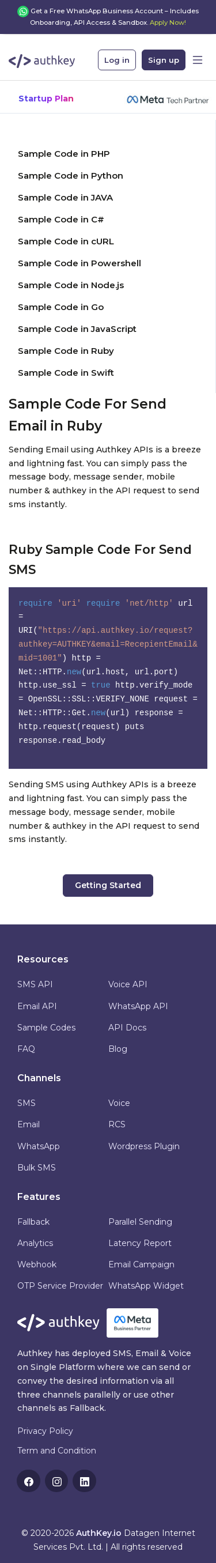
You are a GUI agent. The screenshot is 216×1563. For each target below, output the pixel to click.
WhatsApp (38, 1146)
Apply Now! (168, 22)
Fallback (33, 1222)
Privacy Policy (45, 1431)
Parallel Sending (140, 1222)
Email (28, 1124)
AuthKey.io (99, 1533)
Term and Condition (56, 1450)
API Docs (127, 1027)
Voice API (127, 984)
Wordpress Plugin (144, 1146)
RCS (117, 1124)
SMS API (35, 984)
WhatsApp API (138, 1006)
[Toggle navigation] (197, 60)
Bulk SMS (36, 1167)
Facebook (29, 1481)
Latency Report (140, 1243)
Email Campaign (141, 1264)
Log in (117, 60)
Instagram (57, 1481)
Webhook (36, 1264)
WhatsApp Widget (146, 1286)
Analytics (35, 1243)
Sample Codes (46, 1027)
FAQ (26, 1049)
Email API (37, 1006)
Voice (119, 1103)
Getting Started (108, 885)
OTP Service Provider (60, 1286)
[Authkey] (42, 58)
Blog (117, 1049)
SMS (26, 1103)
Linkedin (85, 1481)
